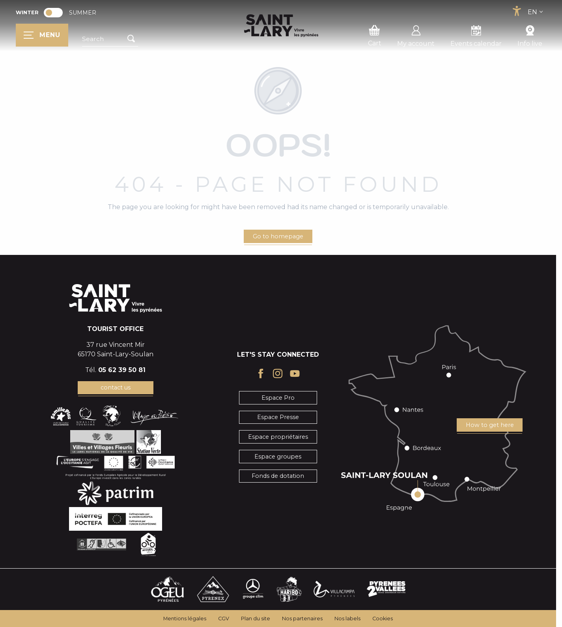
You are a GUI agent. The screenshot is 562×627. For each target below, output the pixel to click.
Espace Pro (278, 397)
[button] (110, 39)
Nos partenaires (302, 618)
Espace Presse (278, 417)
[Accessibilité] (516, 11)
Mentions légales (184, 618)
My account (416, 34)
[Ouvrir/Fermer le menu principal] (42, 35)
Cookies (382, 618)
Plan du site (255, 618)
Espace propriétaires (278, 436)
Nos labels (347, 618)
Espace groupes (277, 456)
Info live (529, 34)
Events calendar (476, 34)
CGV (223, 618)
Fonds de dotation (278, 475)
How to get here (490, 425)
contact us (116, 387)
